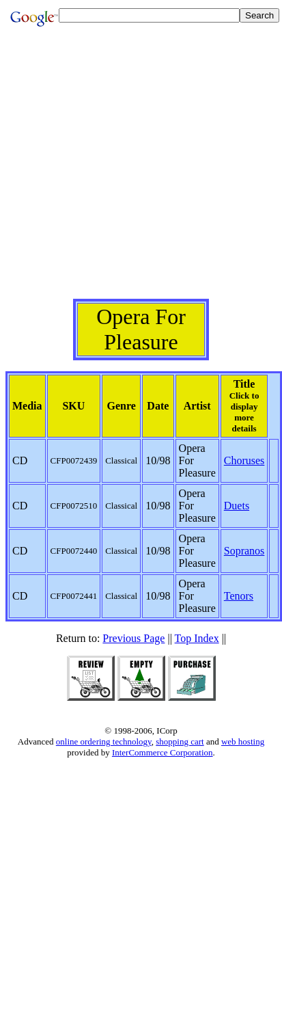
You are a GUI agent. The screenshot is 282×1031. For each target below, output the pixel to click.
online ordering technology (104, 741)
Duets (236, 505)
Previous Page (133, 638)
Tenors (238, 596)
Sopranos (244, 551)
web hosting (242, 741)
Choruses (244, 460)
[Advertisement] (138, 170)
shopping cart (179, 741)
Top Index (197, 638)
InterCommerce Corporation (162, 752)
